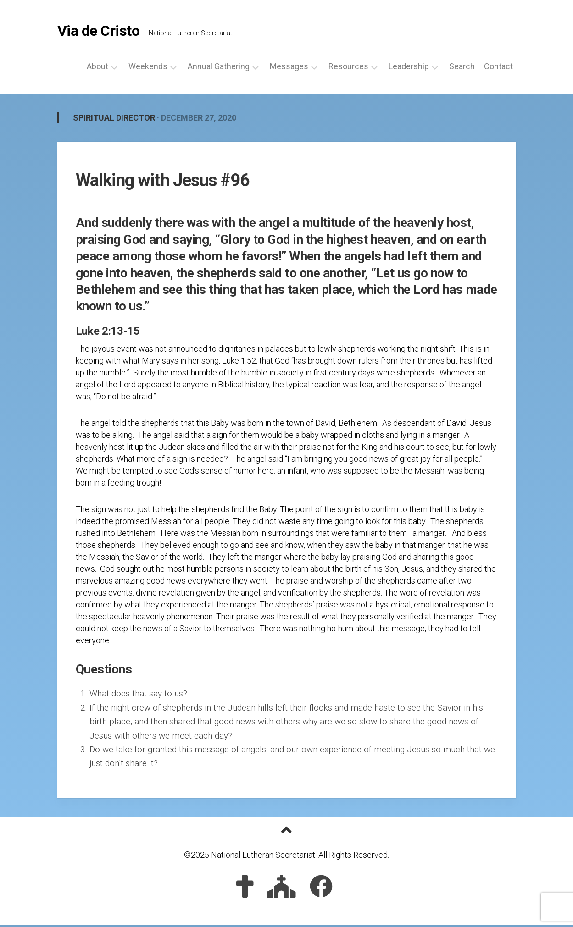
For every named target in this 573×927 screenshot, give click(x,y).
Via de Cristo (98, 32)
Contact (498, 68)
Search (462, 68)
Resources (348, 68)
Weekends (147, 68)
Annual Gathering (219, 68)
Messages (289, 68)
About (97, 68)
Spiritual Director (114, 119)
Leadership (409, 68)
